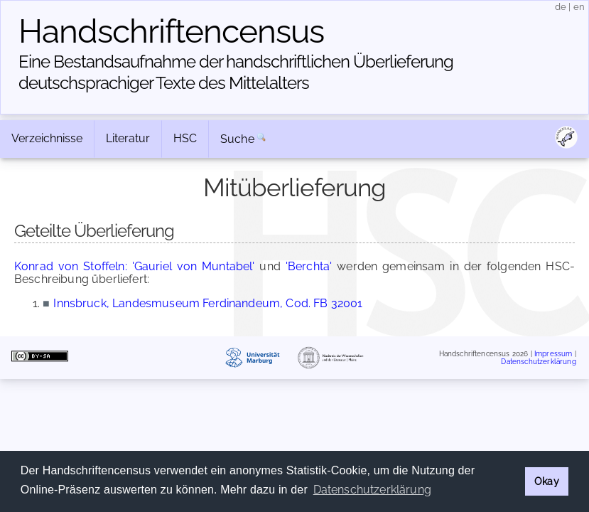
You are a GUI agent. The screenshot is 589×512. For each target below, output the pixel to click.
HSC (185, 138)
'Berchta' (309, 266)
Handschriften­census (171, 31)
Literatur (128, 138)
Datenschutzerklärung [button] (372, 489)
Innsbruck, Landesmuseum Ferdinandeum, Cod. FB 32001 (207, 303)
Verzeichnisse (46, 138)
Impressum (553, 353)
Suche (237, 139)
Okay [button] (546, 481)
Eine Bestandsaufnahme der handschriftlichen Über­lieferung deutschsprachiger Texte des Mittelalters (235, 72)
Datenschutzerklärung (538, 362)
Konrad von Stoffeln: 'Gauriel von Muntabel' (134, 266)
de (560, 6)
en (579, 6)
